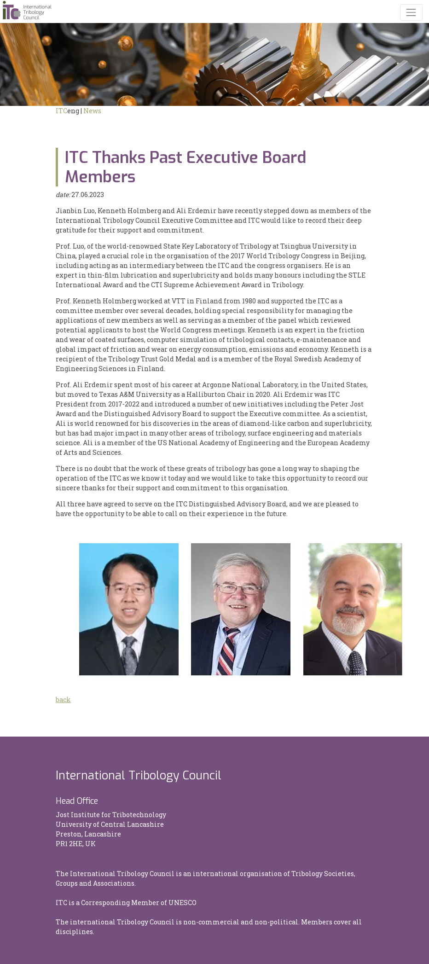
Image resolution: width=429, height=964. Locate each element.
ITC (61, 110)
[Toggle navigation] (411, 12)
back (63, 699)
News (92, 110)
